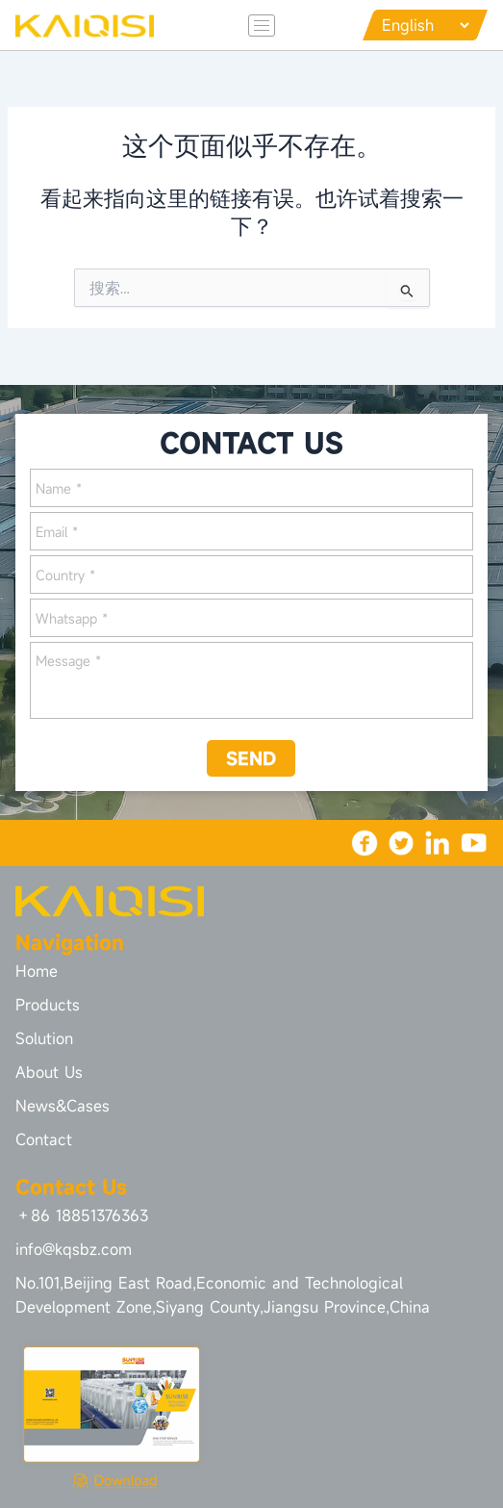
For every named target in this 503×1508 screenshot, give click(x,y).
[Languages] (425, 25)
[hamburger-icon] (261, 25)
